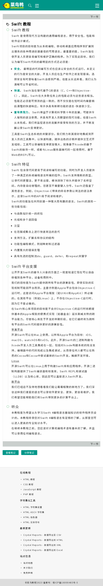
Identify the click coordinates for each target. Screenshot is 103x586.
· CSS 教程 (26, 484)
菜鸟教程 (32, 582)
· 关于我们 (26, 567)
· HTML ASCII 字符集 (32, 512)
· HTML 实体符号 (30, 522)
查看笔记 (10, 452)
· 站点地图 (26, 562)
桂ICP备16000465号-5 (65, 582)
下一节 (94, 16)
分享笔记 (29, 452)
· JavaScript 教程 (31, 489)
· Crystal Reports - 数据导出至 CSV (40, 534)
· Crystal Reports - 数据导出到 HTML (41, 539)
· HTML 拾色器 (28, 517)
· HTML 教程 (27, 479)
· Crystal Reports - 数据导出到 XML (40, 544)
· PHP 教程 (27, 494)
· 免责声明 (26, 572)
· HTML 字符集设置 (31, 507)
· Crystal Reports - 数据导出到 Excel (41, 549)
